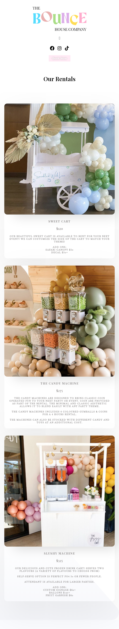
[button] (59, 37)
